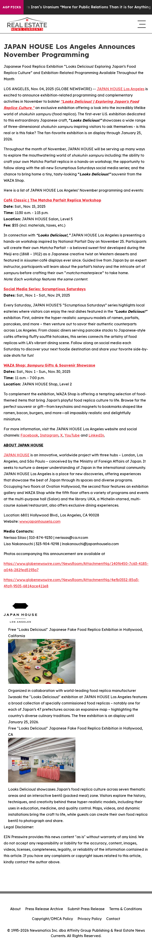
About (15, 909)
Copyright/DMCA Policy (52, 918)
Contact (113, 918)
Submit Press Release (86, 909)
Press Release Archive (44, 909)
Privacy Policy (89, 918)
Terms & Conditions (125, 909)
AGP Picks (12, 7)
